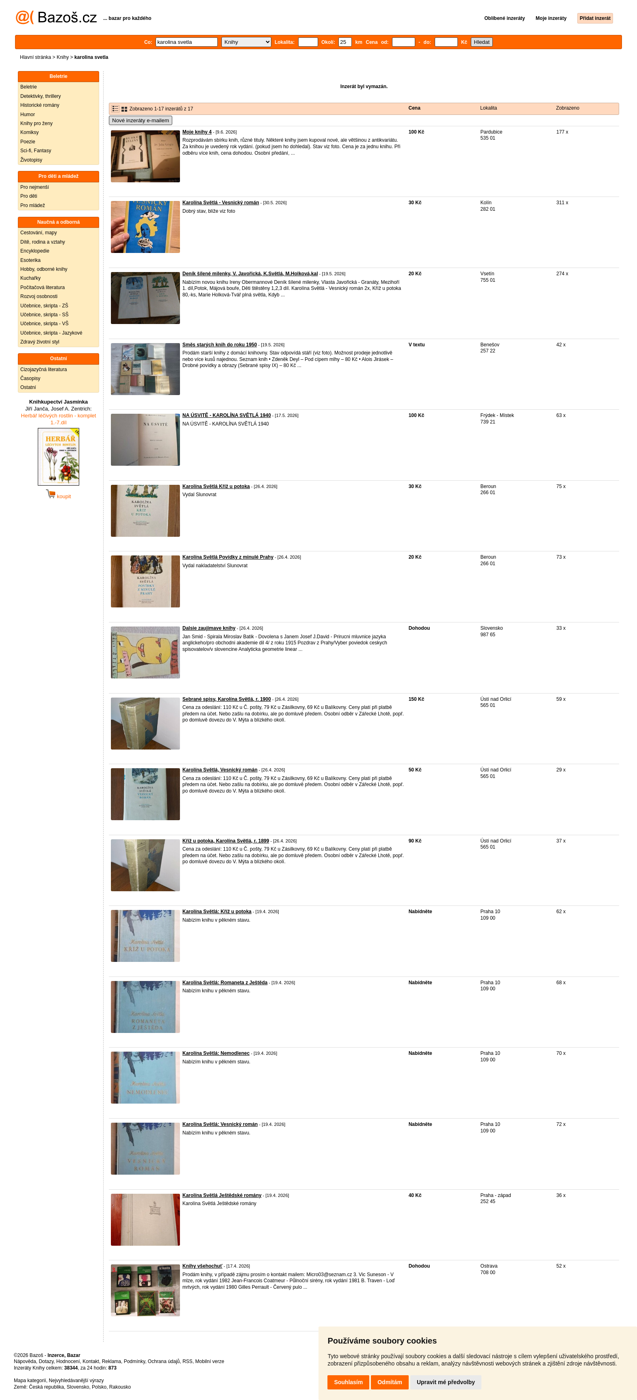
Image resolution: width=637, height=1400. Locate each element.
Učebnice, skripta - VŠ (44, 323)
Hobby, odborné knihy (43, 269)
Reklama (111, 1361)
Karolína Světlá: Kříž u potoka (216, 911)
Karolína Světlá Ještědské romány (222, 1195)
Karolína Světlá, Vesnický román (220, 770)
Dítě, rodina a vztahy (42, 242)
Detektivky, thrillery (40, 96)
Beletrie (28, 87)
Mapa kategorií (30, 1380)
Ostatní (28, 387)
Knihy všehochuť (202, 1266)
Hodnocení (68, 1361)
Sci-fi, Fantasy (35, 150)
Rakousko (120, 1387)
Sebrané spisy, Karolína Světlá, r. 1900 (226, 699)
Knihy (62, 57)
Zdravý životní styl (39, 342)
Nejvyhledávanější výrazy (76, 1380)
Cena (414, 108)
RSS (187, 1361)
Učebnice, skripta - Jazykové (51, 333)
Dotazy (46, 1361)
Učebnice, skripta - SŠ (44, 315)
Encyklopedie (34, 251)
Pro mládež (32, 205)
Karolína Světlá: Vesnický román (220, 1124)
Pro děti (28, 196)
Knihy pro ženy (36, 123)
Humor (27, 114)
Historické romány (39, 105)
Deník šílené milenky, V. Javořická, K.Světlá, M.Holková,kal (250, 274)
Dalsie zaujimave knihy (209, 628)
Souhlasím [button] (348, 1382)
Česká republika (46, 1387)
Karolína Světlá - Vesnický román (220, 202)
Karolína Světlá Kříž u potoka (216, 486)
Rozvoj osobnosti (38, 296)
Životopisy (31, 160)
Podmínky (134, 1361)
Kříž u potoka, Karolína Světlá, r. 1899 (225, 841)
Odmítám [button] (389, 1382)
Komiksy (29, 132)
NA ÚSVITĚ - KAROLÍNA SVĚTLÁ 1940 (226, 415)
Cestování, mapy (38, 232)
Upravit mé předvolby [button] (446, 1382)
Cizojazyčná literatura (43, 369)
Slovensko (78, 1387)
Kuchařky (30, 278)
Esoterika (30, 260)
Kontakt (90, 1361)
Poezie (27, 142)
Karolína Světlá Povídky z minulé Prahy (227, 557)
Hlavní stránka (35, 57)
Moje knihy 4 (197, 132)
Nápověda (25, 1361)
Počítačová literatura (42, 287)
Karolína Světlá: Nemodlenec (215, 1053)
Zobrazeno (567, 108)
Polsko (99, 1387)
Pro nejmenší (34, 187)
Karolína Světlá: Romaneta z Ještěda (224, 982)
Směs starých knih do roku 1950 (219, 345)
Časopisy (30, 378)
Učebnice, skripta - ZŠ (44, 306)
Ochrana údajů (164, 1361)
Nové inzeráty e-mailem (140, 120)
